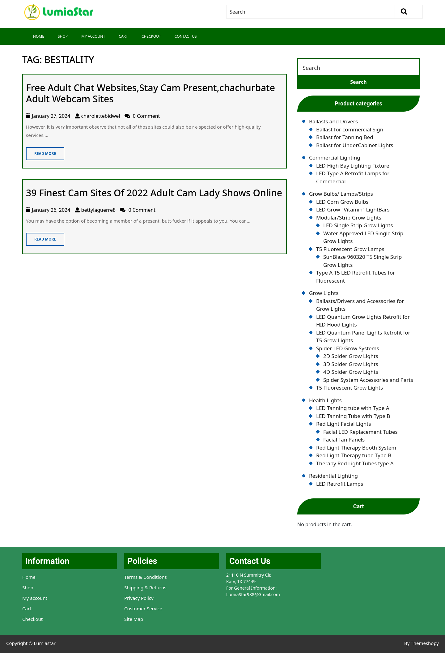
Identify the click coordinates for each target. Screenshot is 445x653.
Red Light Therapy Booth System (356, 447)
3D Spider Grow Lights (350, 364)
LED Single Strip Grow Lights (358, 225)
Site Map (133, 619)
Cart (123, 36)
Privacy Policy (139, 598)
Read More (41, 151)
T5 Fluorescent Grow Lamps (350, 249)
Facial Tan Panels (344, 439)
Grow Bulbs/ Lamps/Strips (341, 193)
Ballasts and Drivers (333, 121)
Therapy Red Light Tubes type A (355, 463)
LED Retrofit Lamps (339, 483)
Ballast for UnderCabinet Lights (354, 145)
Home (38, 36)
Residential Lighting (333, 475)
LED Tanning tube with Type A (352, 408)
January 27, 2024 (51, 116)
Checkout (151, 36)
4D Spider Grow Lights (350, 371)
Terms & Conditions (145, 577)
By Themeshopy (421, 643)
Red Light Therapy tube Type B (353, 455)
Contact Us (186, 36)
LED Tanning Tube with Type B (353, 416)
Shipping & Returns (145, 587)
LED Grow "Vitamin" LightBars (353, 209)
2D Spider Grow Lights (350, 356)
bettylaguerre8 (98, 210)
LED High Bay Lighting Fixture (352, 165)
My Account (93, 36)
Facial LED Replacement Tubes (360, 431)
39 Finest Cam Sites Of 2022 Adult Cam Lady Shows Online (154, 192)
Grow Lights (323, 293)
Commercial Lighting (334, 157)
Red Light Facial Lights (343, 423)
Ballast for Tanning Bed (344, 137)
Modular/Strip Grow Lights (348, 217)
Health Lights (325, 400)
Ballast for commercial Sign (349, 129)
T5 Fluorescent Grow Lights (349, 387)
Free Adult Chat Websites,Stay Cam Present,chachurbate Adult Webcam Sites (150, 93)
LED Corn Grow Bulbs (342, 201)
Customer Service (143, 608)
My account (34, 598)
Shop (63, 36)
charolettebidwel (100, 116)
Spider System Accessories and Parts (368, 379)
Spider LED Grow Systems (347, 348)
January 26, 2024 (51, 210)
